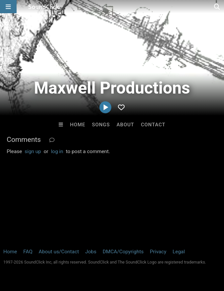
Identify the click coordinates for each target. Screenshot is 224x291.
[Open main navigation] (8, 6)
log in (57, 151)
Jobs (90, 252)
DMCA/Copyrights (123, 252)
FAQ (27, 252)
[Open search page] (217, 6)
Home (77, 125)
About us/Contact (59, 252)
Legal (179, 252)
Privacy (158, 252)
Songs (101, 125)
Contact (153, 125)
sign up (33, 151)
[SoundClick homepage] (43, 6)
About (125, 125)
